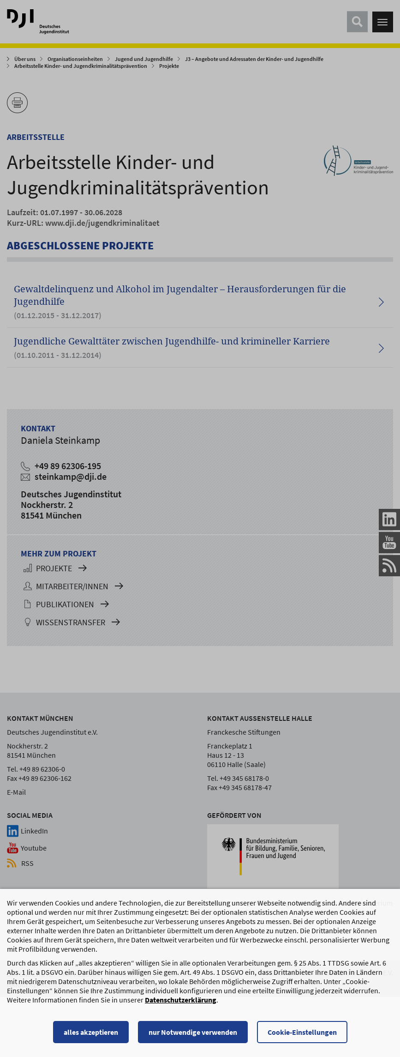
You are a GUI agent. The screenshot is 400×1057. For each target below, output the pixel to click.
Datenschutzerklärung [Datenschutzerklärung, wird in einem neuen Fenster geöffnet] (180, 1004)
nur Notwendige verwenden (193, 1036)
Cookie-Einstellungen (302, 1036)
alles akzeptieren (91, 1036)
